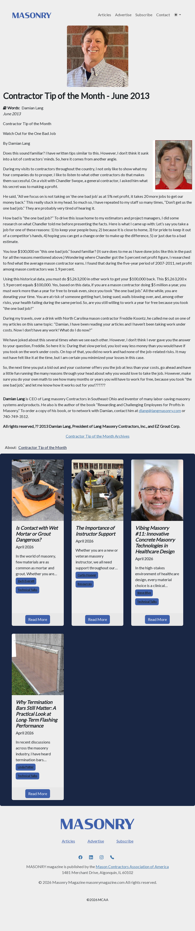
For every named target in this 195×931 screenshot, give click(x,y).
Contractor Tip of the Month (42, 447)
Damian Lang (32, 107)
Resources (85, 584)
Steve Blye (144, 593)
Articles (104, 14)
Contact (163, 14)
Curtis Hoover (87, 575)
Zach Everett (26, 581)
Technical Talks (27, 590)
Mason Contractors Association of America (132, 866)
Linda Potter (26, 767)
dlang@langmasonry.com (160, 410)
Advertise (123, 14)
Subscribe (143, 14)
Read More (37, 619)
